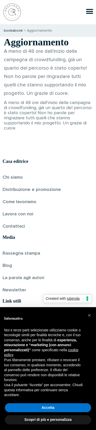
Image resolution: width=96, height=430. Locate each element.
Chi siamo (13, 177)
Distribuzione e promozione (32, 189)
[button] (89, 315)
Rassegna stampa (21, 253)
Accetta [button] (48, 408)
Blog (7, 265)
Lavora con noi (18, 214)
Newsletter (14, 290)
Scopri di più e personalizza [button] (47, 420)
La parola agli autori (23, 278)
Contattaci (14, 226)
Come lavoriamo (19, 202)
